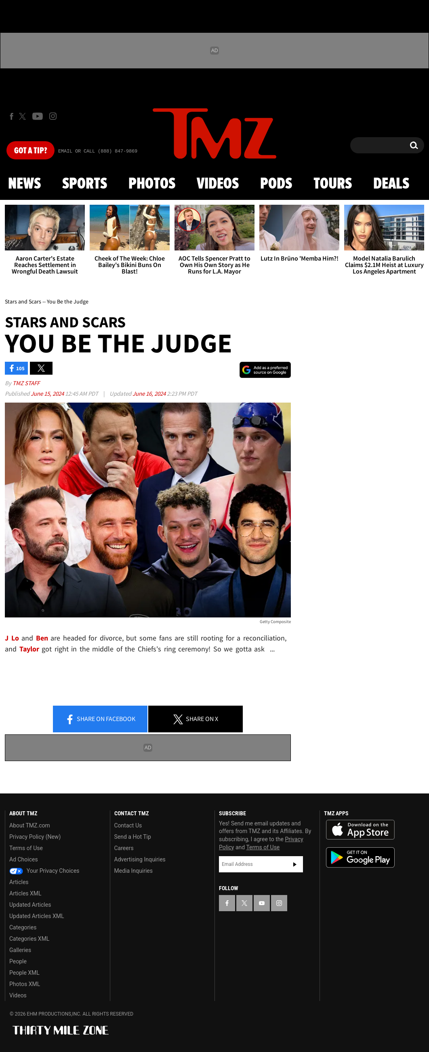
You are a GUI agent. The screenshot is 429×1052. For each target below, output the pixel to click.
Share (100, 719)
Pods (276, 184)
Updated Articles (30, 904)
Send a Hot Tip (132, 837)
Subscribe (295, 864)
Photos (151, 184)
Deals (391, 184)
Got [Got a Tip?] (30, 151)
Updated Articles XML (36, 916)
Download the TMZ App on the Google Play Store (360, 857)
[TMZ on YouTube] (262, 903)
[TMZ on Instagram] (53, 116)
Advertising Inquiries (140, 859)
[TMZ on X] (23, 116)
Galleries (20, 950)
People (18, 961)
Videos (218, 184)
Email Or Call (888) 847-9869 (97, 151)
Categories (22, 927)
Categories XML (29, 938)
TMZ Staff (26, 383)
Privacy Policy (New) (35, 837)
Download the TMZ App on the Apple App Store (360, 830)
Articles (19, 882)
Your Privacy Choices (44, 870)
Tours (332, 184)
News (24, 184)
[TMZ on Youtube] (37, 116)
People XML (24, 972)
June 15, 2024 (48, 393)
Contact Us (128, 825)
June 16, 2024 (149, 393)
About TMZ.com (29, 825)
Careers (124, 848)
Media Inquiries (133, 870)
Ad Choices (23, 859)
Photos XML (24, 984)
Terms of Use (26, 848)
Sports (84, 184)
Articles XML (25, 893)
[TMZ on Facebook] (11, 116)
